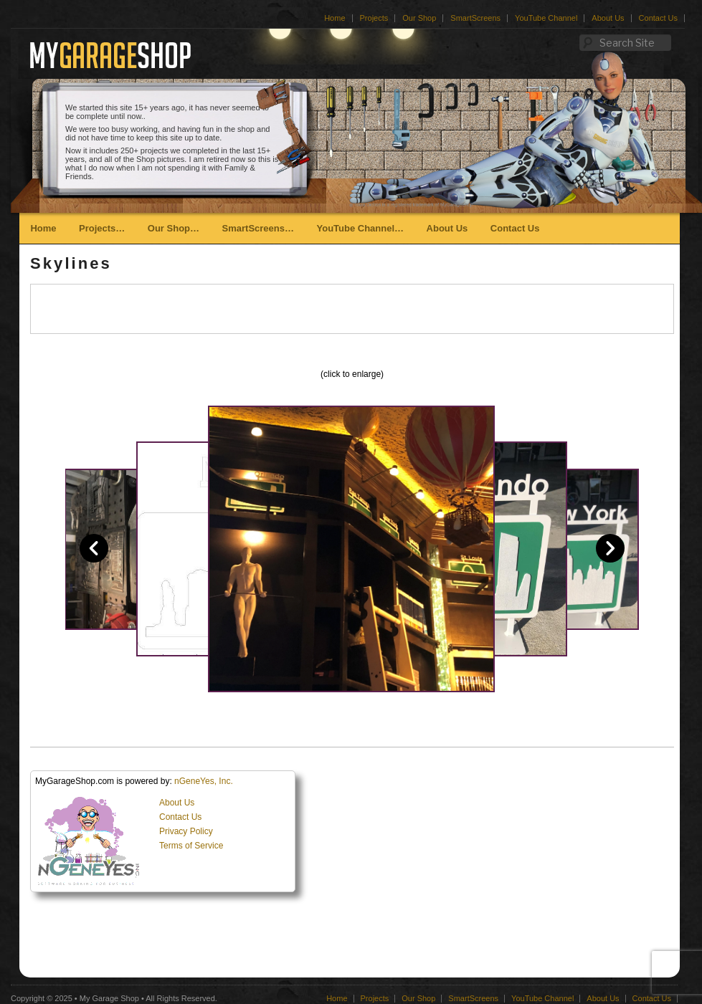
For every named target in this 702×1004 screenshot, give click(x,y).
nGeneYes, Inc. (203, 781)
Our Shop (419, 18)
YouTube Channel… (360, 228)
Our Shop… (173, 228)
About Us (608, 18)
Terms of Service (191, 846)
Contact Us (658, 18)
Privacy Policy (186, 831)
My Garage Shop (109, 998)
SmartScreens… (258, 228)
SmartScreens (475, 18)
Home (334, 18)
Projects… (102, 228)
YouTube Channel (546, 18)
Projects (374, 18)
